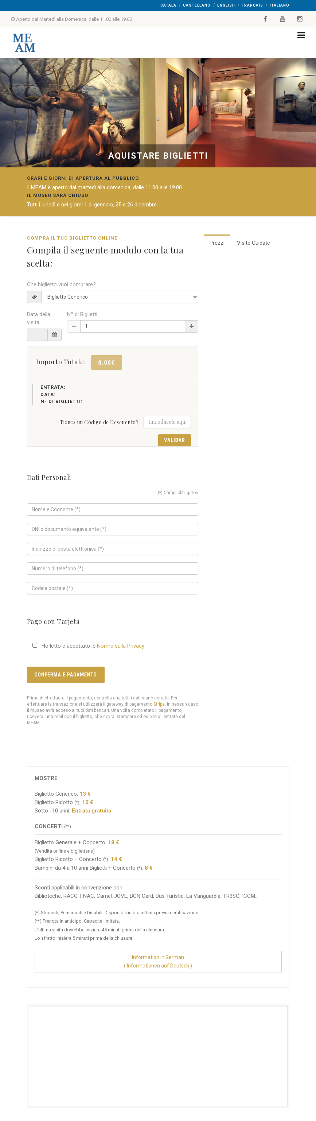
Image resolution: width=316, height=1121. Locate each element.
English (226, 5)
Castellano (197, 5)
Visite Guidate (253, 243)
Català (168, 5)
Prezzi (217, 243)
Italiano (279, 5)
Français (252, 5)
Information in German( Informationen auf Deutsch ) (158, 961)
